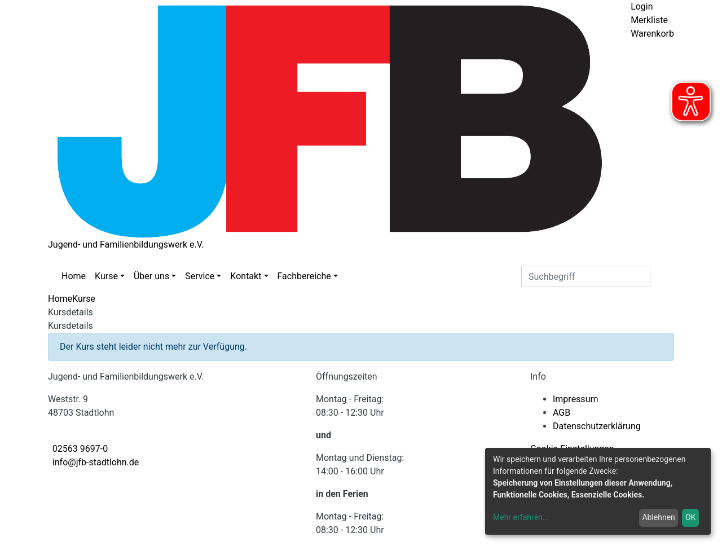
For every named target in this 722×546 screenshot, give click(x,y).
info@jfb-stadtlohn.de (95, 462)
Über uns (151, 276)
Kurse (106, 276)
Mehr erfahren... (521, 517)
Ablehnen (658, 517)
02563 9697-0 (80, 448)
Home (73, 276)
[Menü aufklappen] (638, 50)
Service (199, 276)
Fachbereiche (304, 276)
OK (690, 517)
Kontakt (245, 276)
